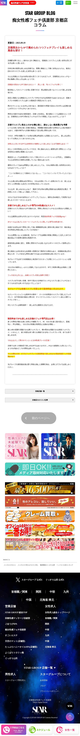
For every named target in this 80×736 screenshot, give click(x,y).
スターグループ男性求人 (15, 680)
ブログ (43, 686)
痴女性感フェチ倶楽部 (15, 629)
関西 (47, 624)
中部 (47, 629)
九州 (47, 635)
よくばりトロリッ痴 (14, 652)
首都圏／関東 (51, 618)
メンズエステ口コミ (10, 565)
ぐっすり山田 (11, 658)
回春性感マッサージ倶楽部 (17, 618)
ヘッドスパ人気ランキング (65, 565)
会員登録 (44, 680)
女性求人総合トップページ (57, 612)
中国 (47, 641)
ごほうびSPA (11, 624)
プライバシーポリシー (49, 691)
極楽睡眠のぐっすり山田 (47, 565)
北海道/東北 (50, 647)
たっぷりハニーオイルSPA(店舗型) (21, 647)
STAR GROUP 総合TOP (16, 612)
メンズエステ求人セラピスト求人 (28, 565)
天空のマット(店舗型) (15, 641)
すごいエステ (11, 635)
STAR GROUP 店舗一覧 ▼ (40, 667)
